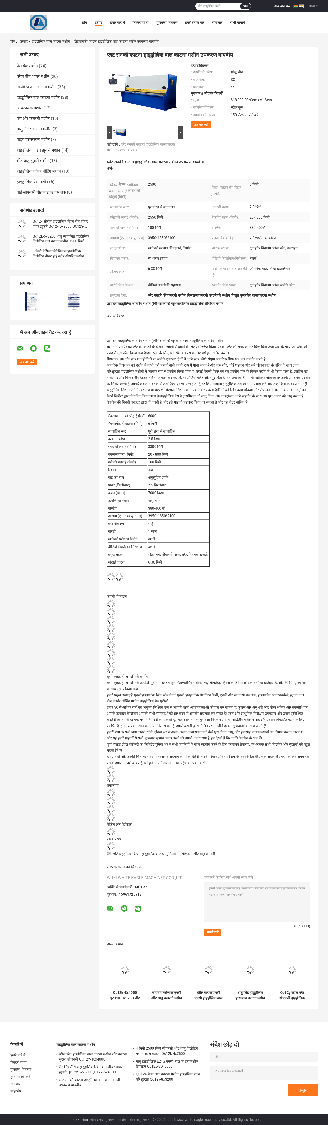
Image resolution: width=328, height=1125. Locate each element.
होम (84, 23)
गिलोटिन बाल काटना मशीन (37, 87)
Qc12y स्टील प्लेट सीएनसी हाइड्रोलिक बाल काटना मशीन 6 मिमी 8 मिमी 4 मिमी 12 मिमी (292, 995)
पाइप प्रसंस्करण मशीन (33, 139)
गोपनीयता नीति (77, 1120)
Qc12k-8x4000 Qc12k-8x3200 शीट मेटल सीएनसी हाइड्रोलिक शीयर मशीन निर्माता (125, 995)
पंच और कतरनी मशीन (33, 118)
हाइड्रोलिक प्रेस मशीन (32, 181)
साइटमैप (16, 1091)
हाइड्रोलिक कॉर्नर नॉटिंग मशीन (39, 171)
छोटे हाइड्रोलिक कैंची (125, 854)
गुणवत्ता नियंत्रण (166, 23)
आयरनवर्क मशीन (29, 108)
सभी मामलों (237, 23)
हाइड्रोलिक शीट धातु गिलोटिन (160, 854)
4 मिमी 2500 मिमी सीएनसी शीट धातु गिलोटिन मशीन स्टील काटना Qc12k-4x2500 (167, 1051)
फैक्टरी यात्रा (140, 23)
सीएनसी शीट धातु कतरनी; (199, 854)
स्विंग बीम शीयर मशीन (33, 76)
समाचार (217, 23)
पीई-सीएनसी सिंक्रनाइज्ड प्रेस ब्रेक (41, 192)
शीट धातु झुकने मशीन (33, 160)
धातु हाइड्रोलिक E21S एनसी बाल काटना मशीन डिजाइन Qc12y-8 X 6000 (167, 1063)
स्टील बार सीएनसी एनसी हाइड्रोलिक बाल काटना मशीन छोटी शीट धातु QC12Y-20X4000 (208, 995)
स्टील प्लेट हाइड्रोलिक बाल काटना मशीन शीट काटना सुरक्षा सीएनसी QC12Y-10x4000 (93, 1056)
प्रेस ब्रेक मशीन (27, 65)
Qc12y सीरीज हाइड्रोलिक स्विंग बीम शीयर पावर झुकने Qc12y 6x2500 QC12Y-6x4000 (60, 226)
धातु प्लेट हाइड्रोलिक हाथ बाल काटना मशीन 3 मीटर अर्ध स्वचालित (250, 995)
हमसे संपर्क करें (194, 23)
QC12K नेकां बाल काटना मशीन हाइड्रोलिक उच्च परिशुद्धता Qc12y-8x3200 (168, 1076)
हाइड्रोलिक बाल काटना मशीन (51, 41)
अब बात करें (282, 6)
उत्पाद (98, 23)
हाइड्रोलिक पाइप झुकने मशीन (38, 150)
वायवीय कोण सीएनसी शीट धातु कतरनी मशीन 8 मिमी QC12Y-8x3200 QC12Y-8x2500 (166, 995)
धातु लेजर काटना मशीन (34, 129)
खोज (245, 6)
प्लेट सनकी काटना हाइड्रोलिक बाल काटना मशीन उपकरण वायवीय (90, 1082)
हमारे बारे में (117, 23)
